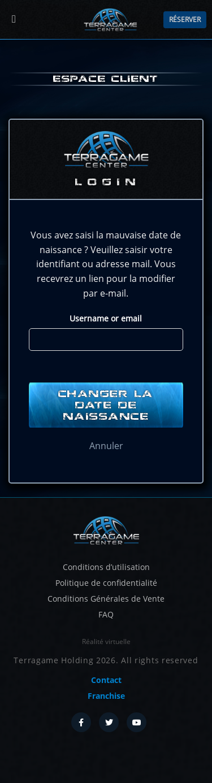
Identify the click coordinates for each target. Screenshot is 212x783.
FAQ (106, 614)
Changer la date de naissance (106, 405)
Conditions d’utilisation (106, 567)
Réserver (185, 19)
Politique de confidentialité (106, 582)
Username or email (106, 318)
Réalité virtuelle (106, 641)
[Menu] (13, 19)
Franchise (106, 695)
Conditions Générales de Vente (106, 598)
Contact (106, 680)
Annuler (106, 446)
